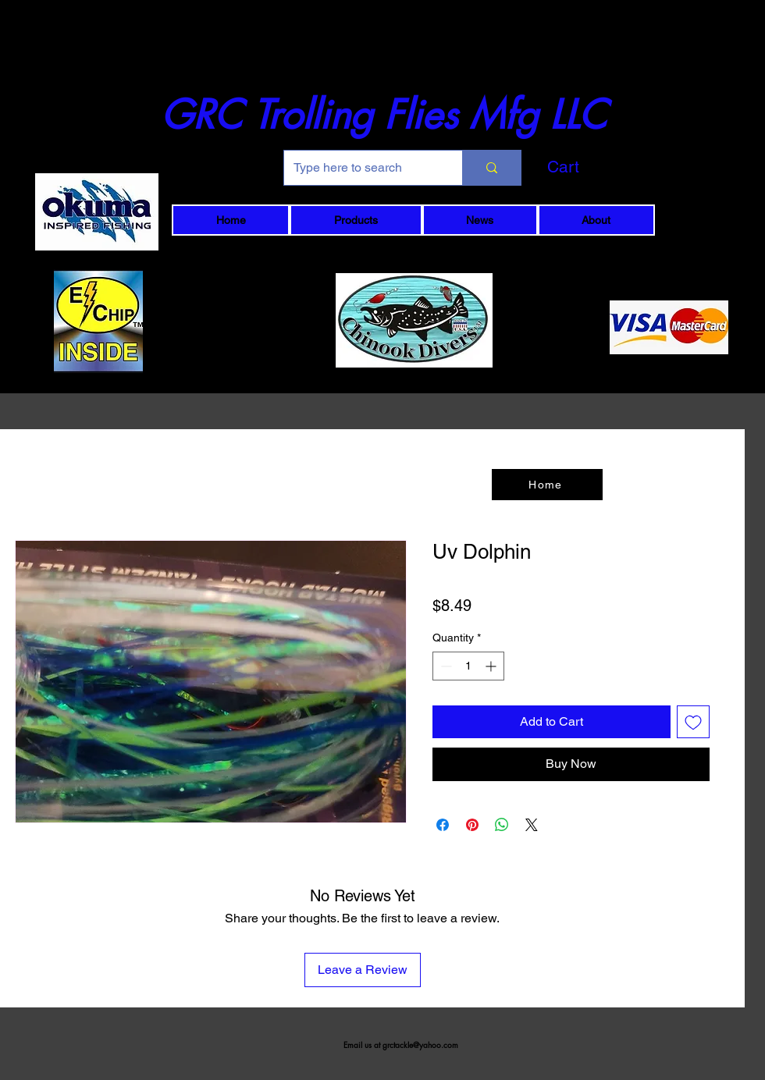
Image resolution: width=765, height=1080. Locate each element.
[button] (589, 167)
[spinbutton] (468, 666)
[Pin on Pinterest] (472, 824)
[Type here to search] (361, 168)
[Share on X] (531, 824)
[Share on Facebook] (442, 824)
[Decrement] (444, 666)
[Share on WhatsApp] (502, 824)
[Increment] (492, 666)
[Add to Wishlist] (693, 721)
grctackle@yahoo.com (420, 1044)
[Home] (547, 484)
